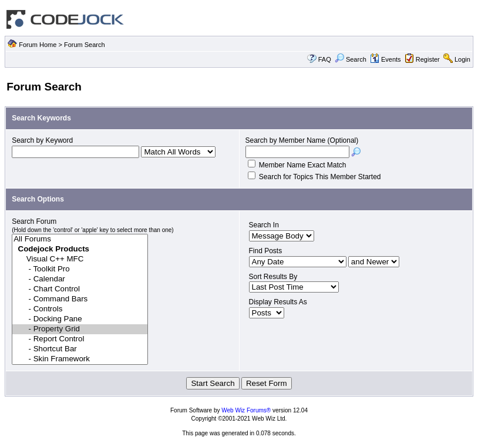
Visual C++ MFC (79, 259)
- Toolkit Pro (79, 269)
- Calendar (79, 279)
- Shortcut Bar (79, 349)
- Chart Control (79, 289)
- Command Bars (79, 299)
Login (462, 59)
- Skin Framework (79, 359)
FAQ (324, 59)
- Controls (79, 309)
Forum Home (37, 44)
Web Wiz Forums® (246, 410)
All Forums (79, 239)
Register (428, 59)
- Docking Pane (79, 319)
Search (350, 59)
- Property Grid (79, 329)
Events (385, 59)
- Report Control (79, 339)
